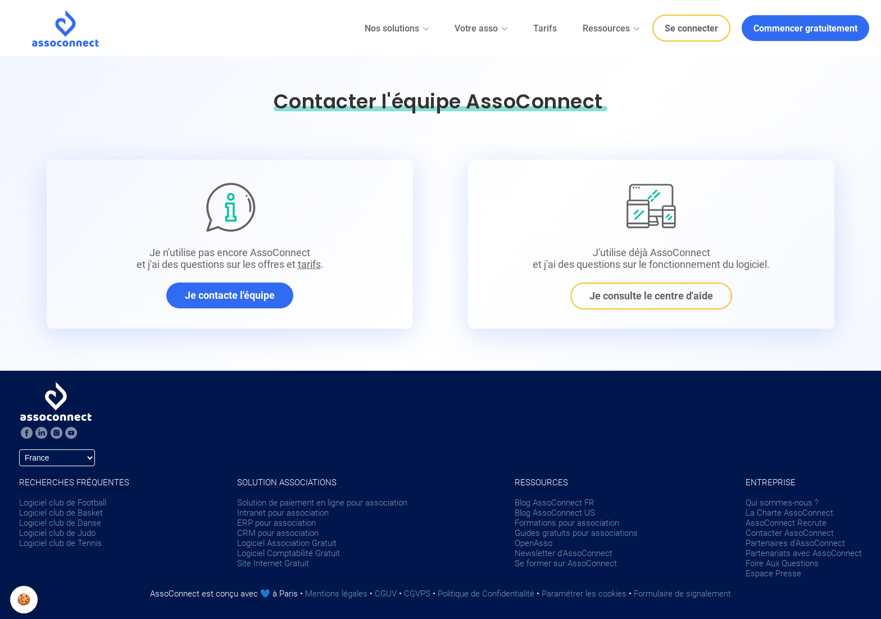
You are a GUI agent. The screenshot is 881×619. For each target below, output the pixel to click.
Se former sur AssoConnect (566, 563)
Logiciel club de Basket (61, 513)
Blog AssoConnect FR (554, 503)
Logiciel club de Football (62, 503)
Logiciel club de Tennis (60, 543)
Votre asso (482, 28)
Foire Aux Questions (782, 563)
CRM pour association (278, 533)
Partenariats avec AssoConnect (804, 553)
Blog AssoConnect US (555, 513)
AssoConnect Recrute (786, 523)
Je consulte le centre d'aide (651, 296)
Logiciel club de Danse (60, 523)
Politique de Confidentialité (486, 594)
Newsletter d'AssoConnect (563, 553)
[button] (24, 599)
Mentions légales (336, 594)
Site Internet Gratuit (273, 563)
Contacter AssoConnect (790, 533)
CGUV (386, 594)
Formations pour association (567, 523)
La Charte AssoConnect (789, 513)
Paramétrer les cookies (584, 594)
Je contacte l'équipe (230, 295)
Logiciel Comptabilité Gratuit (288, 553)
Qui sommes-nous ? (782, 503)
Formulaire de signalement (682, 594)
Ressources (612, 28)
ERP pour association (276, 523)
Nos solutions (397, 28)
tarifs (309, 264)
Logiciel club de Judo (57, 533)
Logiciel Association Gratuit (287, 543)
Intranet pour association (283, 513)
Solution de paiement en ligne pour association (322, 503)
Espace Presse (773, 573)
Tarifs (545, 28)
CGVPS (417, 594)
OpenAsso (533, 543)
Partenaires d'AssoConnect (795, 543)
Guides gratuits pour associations (576, 533)
